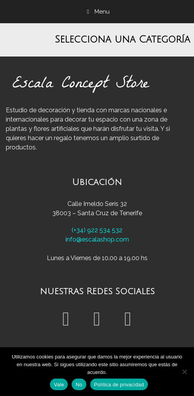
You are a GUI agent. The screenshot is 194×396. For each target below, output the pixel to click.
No (79, 384)
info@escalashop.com (97, 239)
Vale (59, 384)
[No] (184, 371)
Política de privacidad (119, 384)
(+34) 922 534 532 (97, 230)
